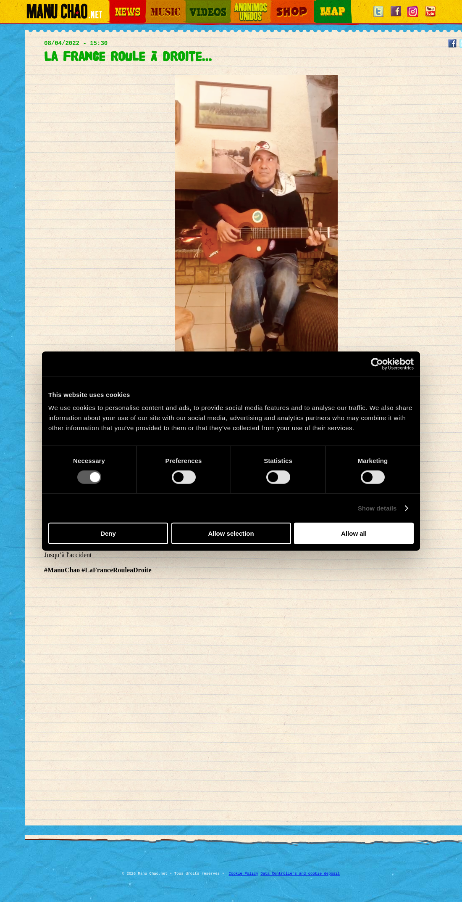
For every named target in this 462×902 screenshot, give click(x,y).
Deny (108, 533)
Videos (193, 4)
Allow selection (231, 533)
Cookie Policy (243, 874)
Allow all (354, 533)
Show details (377, 507)
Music (152, 4)
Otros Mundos (246, 4)
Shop (276, 4)
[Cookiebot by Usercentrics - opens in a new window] (377, 363)
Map (319, 4)
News (115, 4)
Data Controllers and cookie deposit (300, 874)
